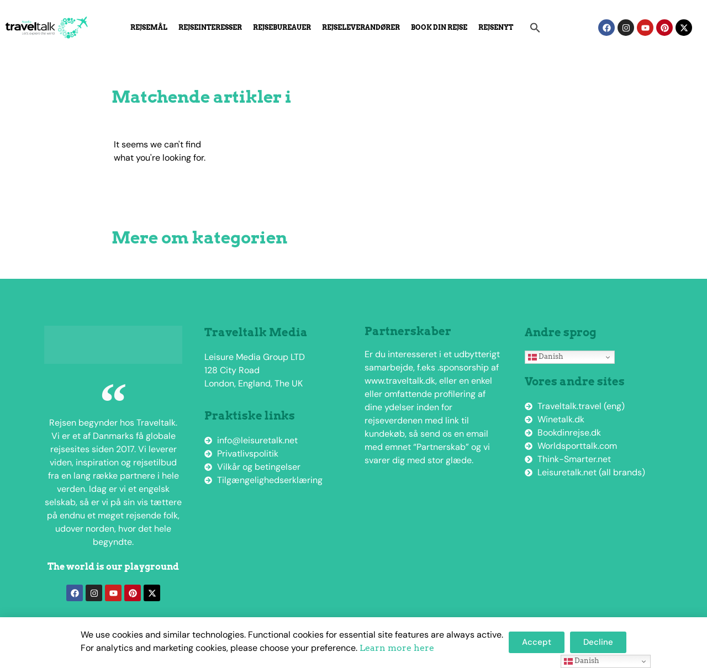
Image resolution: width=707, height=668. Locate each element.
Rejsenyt (495, 27)
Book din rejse (439, 27)
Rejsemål (148, 27)
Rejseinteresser (210, 27)
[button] (535, 27)
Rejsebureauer (282, 27)
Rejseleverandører (361, 27)
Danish (545, 357)
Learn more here (397, 648)
